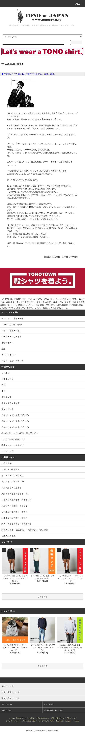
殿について (19, 718)
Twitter (52, 721)
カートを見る (48, 704)
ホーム (11, 718)
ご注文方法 (6, 463)
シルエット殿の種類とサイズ (14, 518)
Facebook (59, 721)
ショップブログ (43, 721)
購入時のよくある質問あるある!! (16, 524)
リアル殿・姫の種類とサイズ (14, 512)
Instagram (68, 721)
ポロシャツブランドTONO (13, 481)
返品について (71, 718)
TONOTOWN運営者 (10, 469)
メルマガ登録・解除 (28, 721)
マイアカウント (6, 704)
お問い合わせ (6, 710)
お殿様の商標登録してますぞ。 (15, 506)
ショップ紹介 (29, 718)
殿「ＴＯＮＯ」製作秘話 (12, 475)
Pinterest (76, 721)
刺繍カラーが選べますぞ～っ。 (15, 493)
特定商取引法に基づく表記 (53, 710)
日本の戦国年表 (8, 536)
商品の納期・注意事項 (11, 487)
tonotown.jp (41, 730)
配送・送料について (57, 718)
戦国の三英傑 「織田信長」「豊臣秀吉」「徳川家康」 (25, 530)
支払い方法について (42, 718)
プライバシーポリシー (13, 721)
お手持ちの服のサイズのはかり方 (16, 500)
